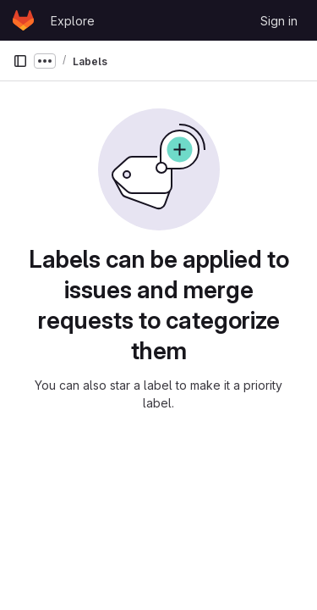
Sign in (279, 21)
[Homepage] (23, 20)
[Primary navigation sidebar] (20, 61)
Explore (73, 21)
